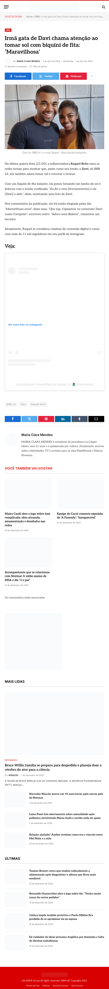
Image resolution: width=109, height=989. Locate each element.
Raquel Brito (38, 404)
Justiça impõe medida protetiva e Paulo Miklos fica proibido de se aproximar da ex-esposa (61, 917)
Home (29, 16)
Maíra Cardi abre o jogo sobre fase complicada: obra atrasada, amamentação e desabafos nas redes (27, 519)
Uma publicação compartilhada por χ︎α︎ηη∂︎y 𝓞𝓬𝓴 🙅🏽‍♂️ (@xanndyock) (54, 384)
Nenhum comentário (16, 66)
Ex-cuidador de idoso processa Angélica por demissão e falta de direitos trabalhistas (66, 938)
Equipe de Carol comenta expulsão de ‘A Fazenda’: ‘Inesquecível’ (80, 515)
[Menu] (6, 7)
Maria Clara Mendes (28, 61)
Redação (13, 775)
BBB (37, 16)
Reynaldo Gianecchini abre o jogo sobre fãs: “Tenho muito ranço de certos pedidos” (65, 895)
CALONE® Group (31, 980)
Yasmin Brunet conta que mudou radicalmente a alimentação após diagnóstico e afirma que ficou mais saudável (62, 874)
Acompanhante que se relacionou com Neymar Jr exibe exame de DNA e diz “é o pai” (27, 576)
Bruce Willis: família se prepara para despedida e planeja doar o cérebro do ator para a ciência (53, 767)
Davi (23, 404)
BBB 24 (11, 404)
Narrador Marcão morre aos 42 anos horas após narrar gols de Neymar (66, 795)
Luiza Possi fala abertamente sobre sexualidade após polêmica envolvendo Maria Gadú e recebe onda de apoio (65, 816)
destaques (11, 760)
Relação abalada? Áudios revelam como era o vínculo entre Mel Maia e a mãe (66, 836)
